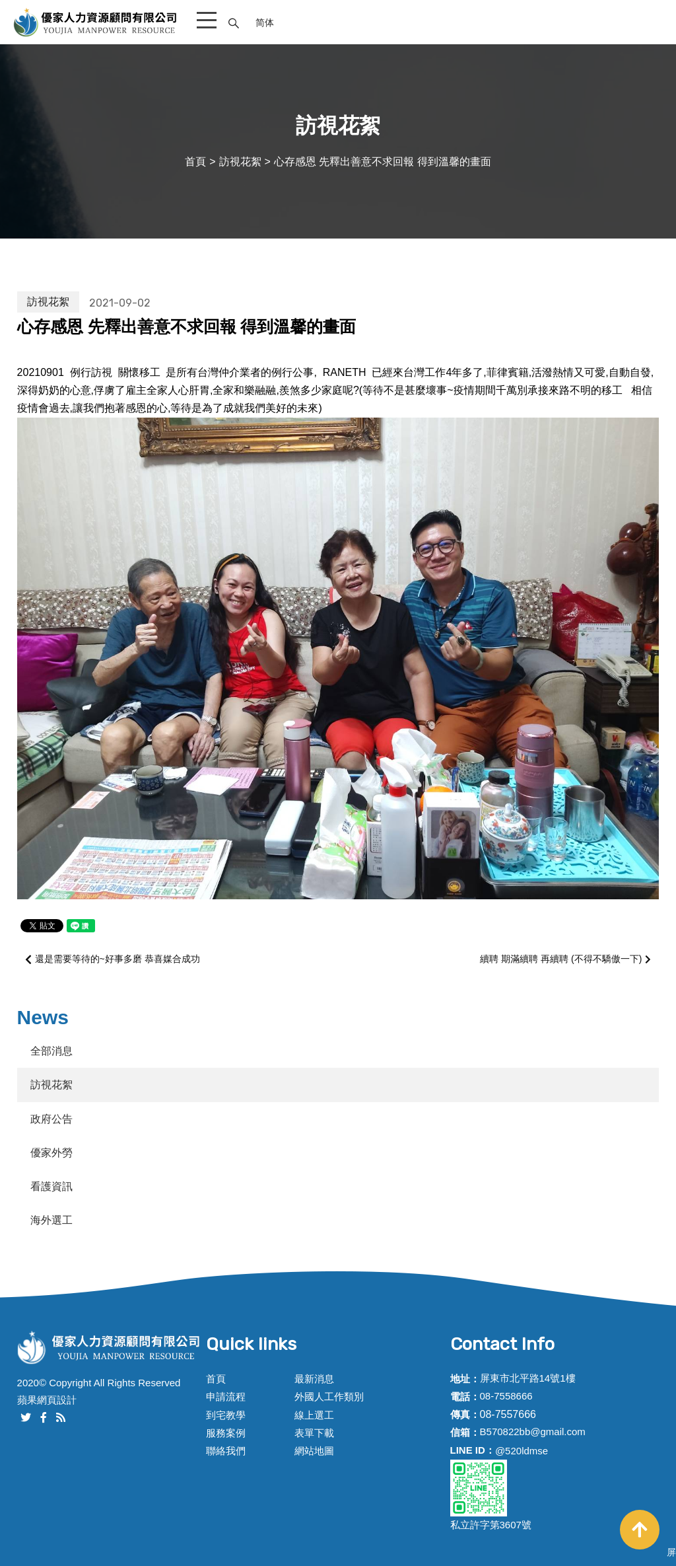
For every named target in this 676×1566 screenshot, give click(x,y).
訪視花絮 (240, 161)
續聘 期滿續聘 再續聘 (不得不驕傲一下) (565, 960)
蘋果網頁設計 (47, 1399)
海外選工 (51, 1220)
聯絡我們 (226, 1450)
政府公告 (51, 1119)
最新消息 (314, 1378)
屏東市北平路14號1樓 (528, 1378)
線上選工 (314, 1415)
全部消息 (51, 1051)
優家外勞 (51, 1152)
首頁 (195, 161)
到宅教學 (226, 1415)
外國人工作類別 (329, 1396)
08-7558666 (506, 1395)
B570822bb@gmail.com (533, 1431)
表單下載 (314, 1432)
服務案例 (226, 1432)
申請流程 (226, 1396)
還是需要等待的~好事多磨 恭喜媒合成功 (112, 959)
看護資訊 (51, 1186)
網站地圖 (314, 1450)
